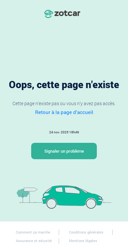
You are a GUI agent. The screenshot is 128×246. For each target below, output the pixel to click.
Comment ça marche (33, 232)
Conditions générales (86, 232)
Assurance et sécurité (34, 240)
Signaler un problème (64, 151)
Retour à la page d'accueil (64, 112)
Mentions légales (83, 240)
